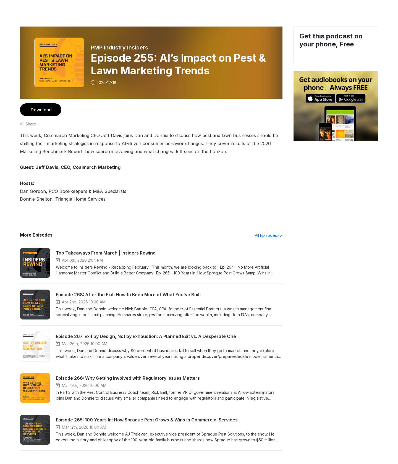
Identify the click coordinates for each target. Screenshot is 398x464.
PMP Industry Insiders (120, 47)
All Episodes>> (269, 235)
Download (40, 109)
